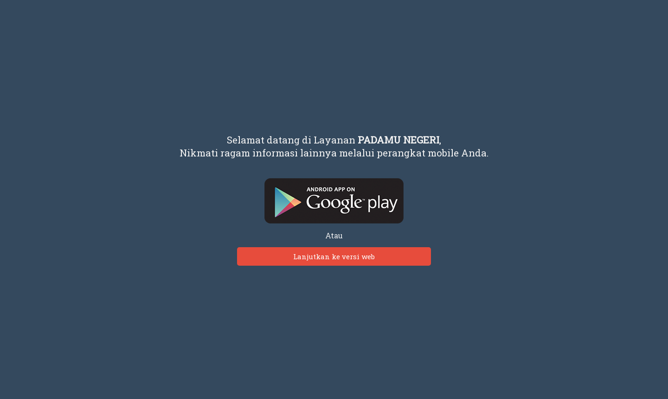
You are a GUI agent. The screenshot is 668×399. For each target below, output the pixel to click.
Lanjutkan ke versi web (334, 256)
